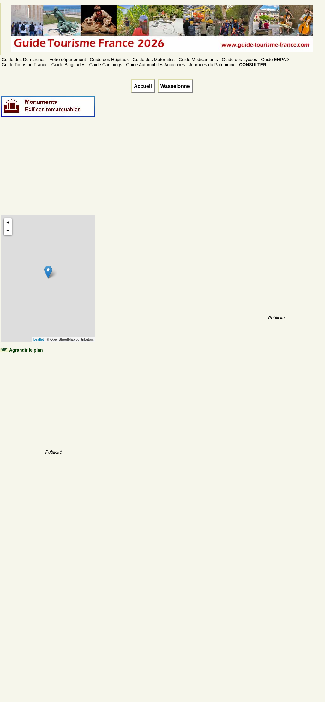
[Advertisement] (53, 173)
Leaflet (38, 339)
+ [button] (8, 222)
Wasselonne (175, 86)
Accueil (143, 86)
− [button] (8, 231)
